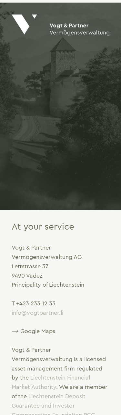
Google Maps (37, 331)
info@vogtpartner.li (37, 313)
